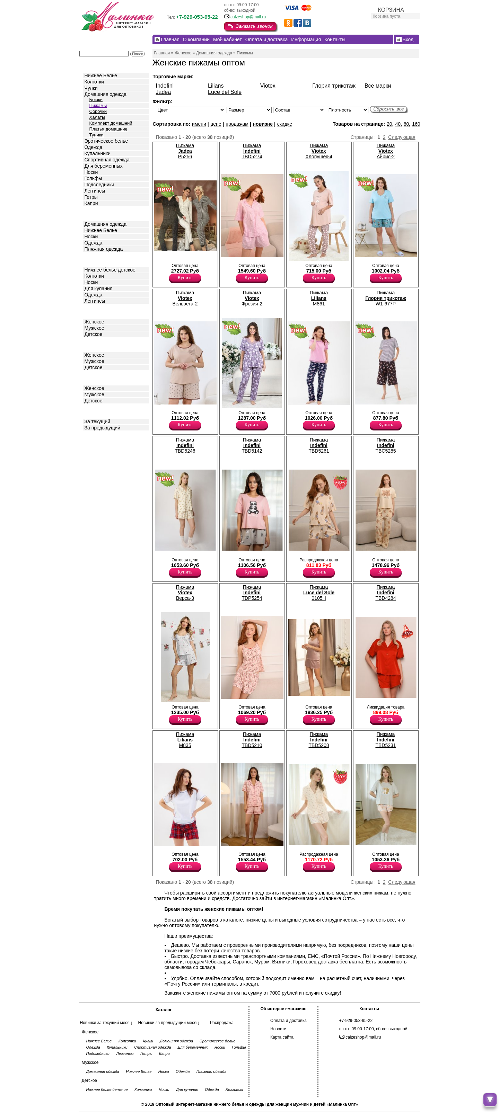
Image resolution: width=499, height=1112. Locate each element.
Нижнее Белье (101, 75)
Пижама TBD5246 (185, 445)
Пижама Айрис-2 (386, 151)
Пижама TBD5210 (252, 739)
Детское (94, 259)
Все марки (378, 86)
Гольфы (93, 178)
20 (389, 124)
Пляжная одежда (104, 249)
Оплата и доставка (288, 1020)
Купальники (98, 153)
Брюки (96, 99)
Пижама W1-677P (385, 298)
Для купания (99, 288)
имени (199, 124)
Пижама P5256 (185, 151)
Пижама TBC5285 (385, 445)
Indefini (165, 86)
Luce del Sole (225, 92)
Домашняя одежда (105, 94)
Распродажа (222, 1022)
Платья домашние (108, 129)
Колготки (94, 81)
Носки (91, 172)
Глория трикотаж (334, 86)
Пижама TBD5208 (318, 739)
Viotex (267, 86)
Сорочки (98, 111)
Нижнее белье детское (110, 270)
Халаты (97, 117)
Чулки (91, 88)
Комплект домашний (110, 123)
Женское (94, 321)
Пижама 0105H (318, 592)
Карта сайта (282, 1037)
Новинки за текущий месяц (106, 1022)
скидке (284, 124)
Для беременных (104, 166)
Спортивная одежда (107, 159)
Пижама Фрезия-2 (252, 298)
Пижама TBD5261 (318, 445)
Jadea (163, 92)
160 (416, 124)
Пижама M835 (185, 739)
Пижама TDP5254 (252, 592)
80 (406, 124)
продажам (237, 124)
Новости (278, 1028)
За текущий (98, 421)
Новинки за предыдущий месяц (168, 1022)
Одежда (94, 147)
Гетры (91, 197)
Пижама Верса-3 (185, 592)
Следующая (401, 137)
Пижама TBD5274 (252, 151)
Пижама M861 (319, 298)
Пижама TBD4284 (385, 592)
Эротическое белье (106, 141)
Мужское (94, 328)
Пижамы (98, 105)
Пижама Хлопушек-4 (318, 151)
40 (398, 124)
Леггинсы (95, 191)
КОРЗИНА (391, 10)
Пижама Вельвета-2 (185, 298)
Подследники (99, 184)
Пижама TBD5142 (252, 445)
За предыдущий (103, 427)
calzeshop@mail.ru (248, 17)
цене (215, 124)
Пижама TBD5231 (385, 739)
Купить (185, 277)
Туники (96, 134)
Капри (91, 203)
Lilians (216, 86)
